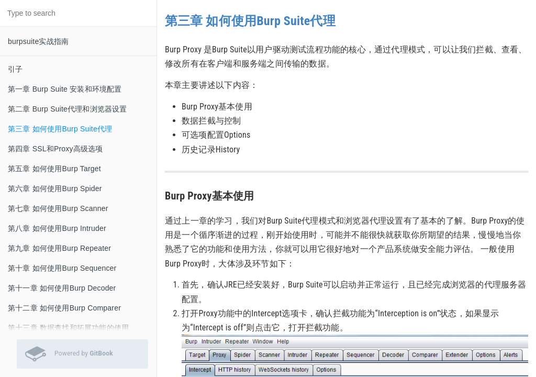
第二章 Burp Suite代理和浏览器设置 (67, 109)
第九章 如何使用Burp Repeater (59, 248)
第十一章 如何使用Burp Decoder (62, 288)
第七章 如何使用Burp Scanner (58, 208)
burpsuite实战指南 (38, 41)
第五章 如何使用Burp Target (54, 168)
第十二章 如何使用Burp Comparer (64, 308)
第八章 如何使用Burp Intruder (57, 228)
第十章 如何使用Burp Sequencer (62, 268)
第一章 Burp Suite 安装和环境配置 (65, 89)
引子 (15, 69)
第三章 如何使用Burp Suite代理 (60, 129)
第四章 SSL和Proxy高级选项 (55, 149)
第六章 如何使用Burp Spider (55, 188)
